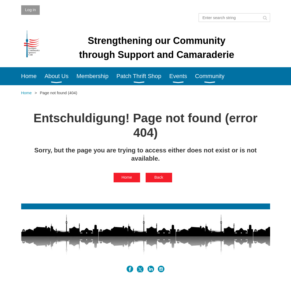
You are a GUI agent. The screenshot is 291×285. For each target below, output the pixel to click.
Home (26, 93)
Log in (30, 9)
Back (158, 177)
